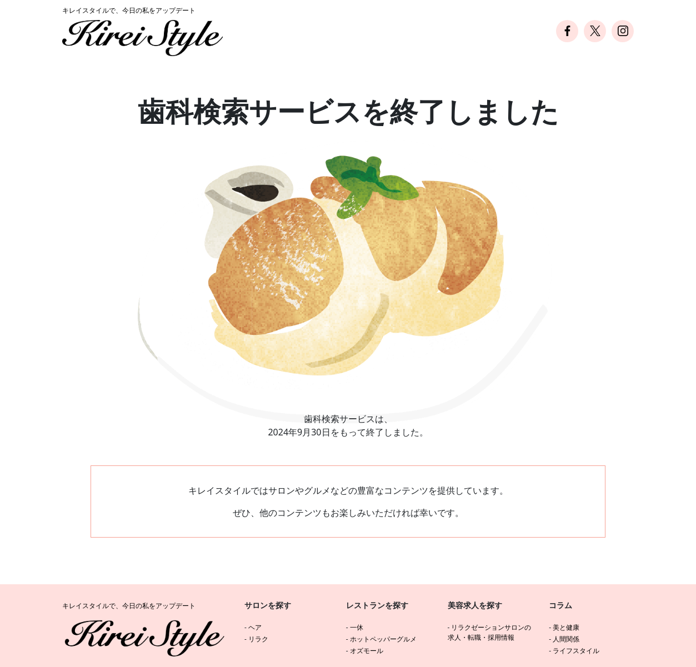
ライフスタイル (576, 650)
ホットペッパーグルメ (383, 639)
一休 (356, 627)
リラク (258, 639)
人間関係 (566, 639)
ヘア (255, 627)
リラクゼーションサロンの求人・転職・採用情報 (490, 632)
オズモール (366, 650)
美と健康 (566, 627)
